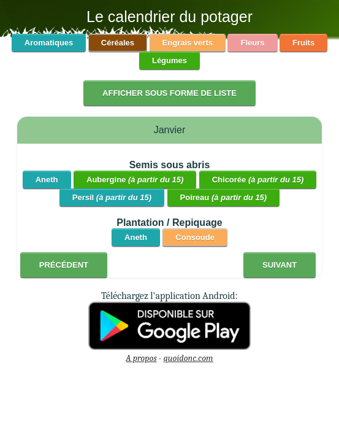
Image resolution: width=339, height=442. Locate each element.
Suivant (279, 264)
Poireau (223, 197)
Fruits (303, 42)
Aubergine (134, 179)
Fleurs (252, 42)
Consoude (195, 237)
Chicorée (258, 179)
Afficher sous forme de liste (169, 93)
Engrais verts (187, 42)
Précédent (63, 264)
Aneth (47, 179)
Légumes (169, 60)
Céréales (117, 42)
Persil (111, 197)
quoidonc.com (188, 358)
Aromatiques (49, 42)
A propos (141, 358)
